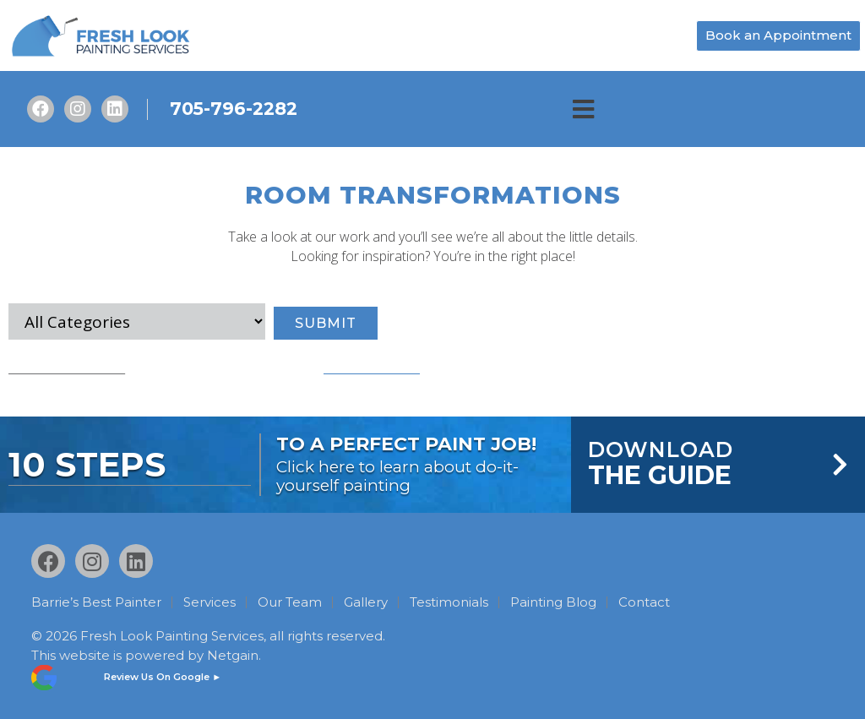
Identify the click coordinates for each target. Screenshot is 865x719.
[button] (583, 109)
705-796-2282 (233, 108)
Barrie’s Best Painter (96, 602)
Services (209, 602)
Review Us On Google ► (162, 677)
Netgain (232, 654)
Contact (644, 602)
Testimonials (449, 602)
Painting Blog (553, 602)
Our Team (290, 602)
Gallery (366, 602)
